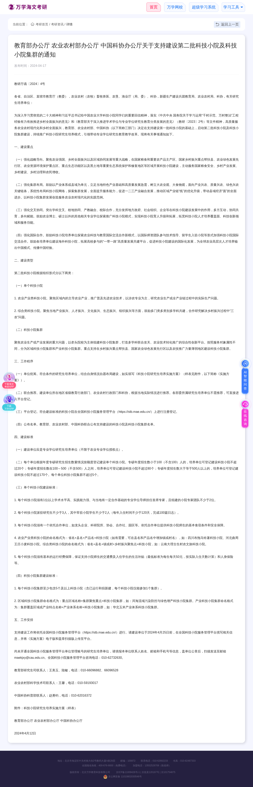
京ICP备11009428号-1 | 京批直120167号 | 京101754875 (143, 772)
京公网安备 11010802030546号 (122, 776)
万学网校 (175, 7)
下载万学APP (9, 407)
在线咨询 (245, 418)
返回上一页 (227, 24)
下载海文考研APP (9, 385)
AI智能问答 (245, 380)
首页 (154, 7)
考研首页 (42, 24)
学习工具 (231, 7)
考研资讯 (57, 24)
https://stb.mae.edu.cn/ (135, 411)
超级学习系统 (204, 7)
